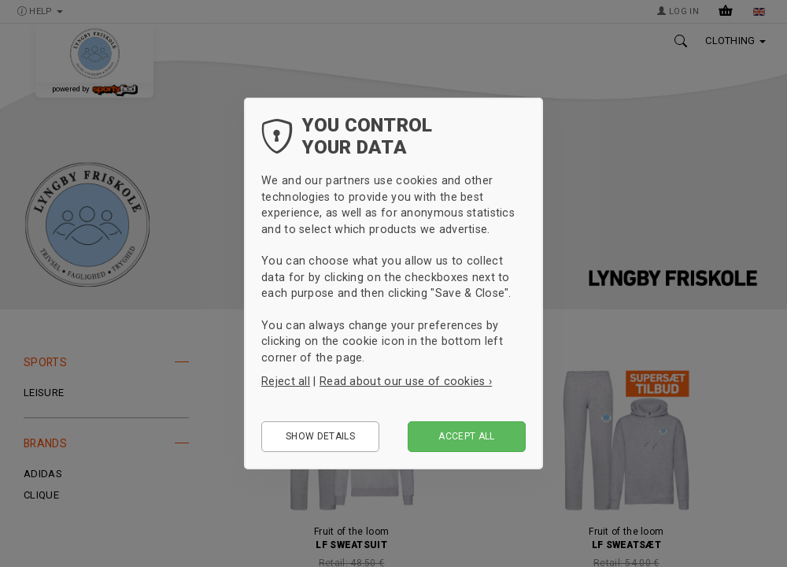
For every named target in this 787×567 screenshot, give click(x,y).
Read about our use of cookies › (406, 381)
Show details (320, 436)
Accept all (466, 436)
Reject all (285, 381)
